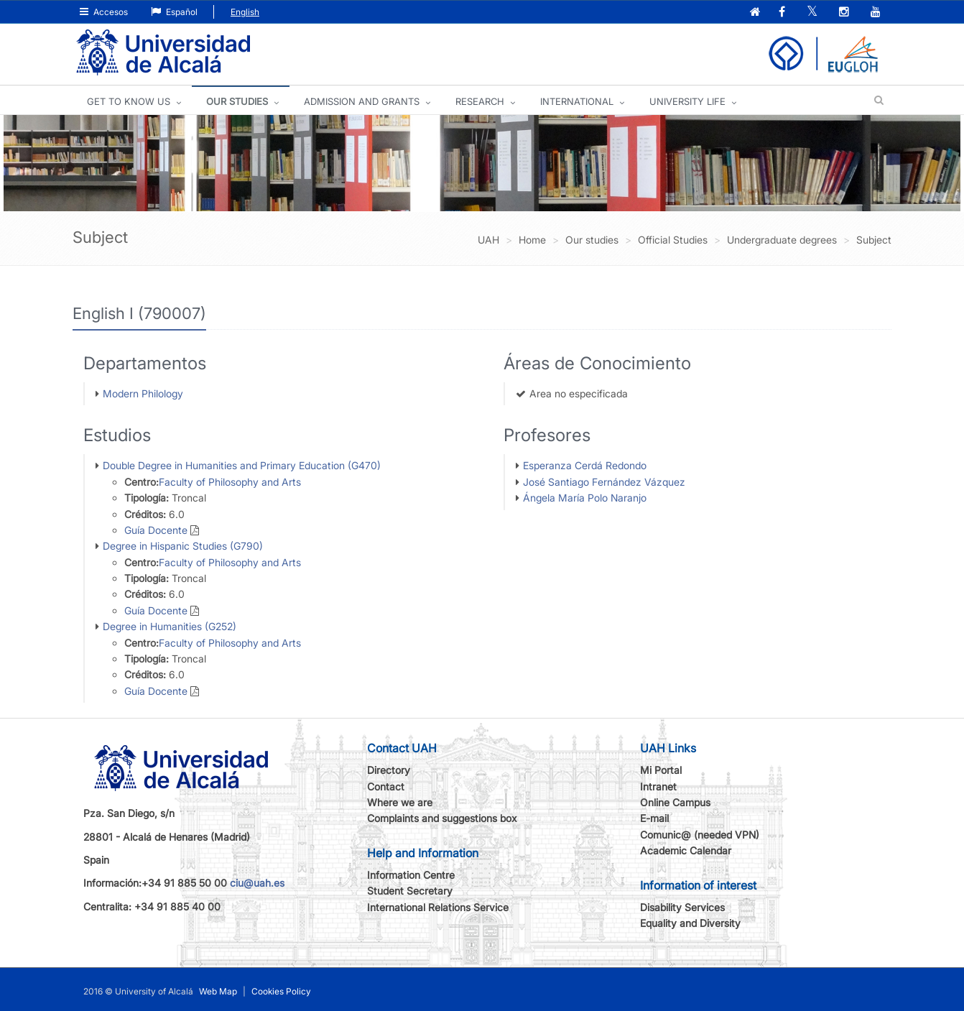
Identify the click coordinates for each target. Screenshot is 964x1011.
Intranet (658, 786)
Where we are (399, 802)
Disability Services (682, 907)
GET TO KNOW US (128, 101)
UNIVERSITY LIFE (687, 101)
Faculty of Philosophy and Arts (230, 482)
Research (479, 101)
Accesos (104, 11)
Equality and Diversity (690, 923)
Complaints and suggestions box (442, 818)
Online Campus (675, 802)
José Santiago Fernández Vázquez (604, 482)
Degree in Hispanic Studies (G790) (183, 546)
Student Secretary (410, 891)
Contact (385, 786)
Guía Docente (155, 530)
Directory (388, 770)
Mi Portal (661, 770)
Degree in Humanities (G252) (169, 626)
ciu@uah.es (257, 883)
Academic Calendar (685, 850)
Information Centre (411, 875)
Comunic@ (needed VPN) (699, 834)
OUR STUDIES (237, 101)
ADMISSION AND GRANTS (362, 101)
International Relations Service (438, 907)
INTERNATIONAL (576, 101)
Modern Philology (143, 393)
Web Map (218, 991)
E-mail (654, 818)
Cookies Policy (281, 991)
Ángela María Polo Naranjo (584, 497)
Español (174, 11)
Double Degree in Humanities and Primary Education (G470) (242, 465)
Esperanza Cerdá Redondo (584, 465)
